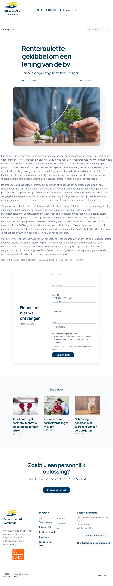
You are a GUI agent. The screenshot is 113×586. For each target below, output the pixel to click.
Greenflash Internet (10, 576)
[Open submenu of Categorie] (13, 29)
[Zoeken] (98, 29)
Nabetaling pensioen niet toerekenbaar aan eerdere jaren (86, 424)
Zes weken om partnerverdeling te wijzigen (56, 422)
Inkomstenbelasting (30, 80)
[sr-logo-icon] (12, 3)
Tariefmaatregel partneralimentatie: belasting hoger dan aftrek (25, 424)
